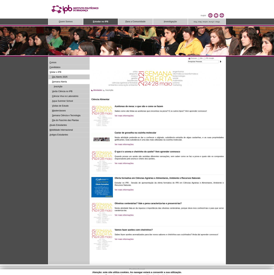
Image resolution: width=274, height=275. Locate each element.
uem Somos (66, 21)
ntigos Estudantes (59, 134)
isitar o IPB (55, 72)
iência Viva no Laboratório (65, 96)
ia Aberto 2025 (59, 77)
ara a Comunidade (135, 21)
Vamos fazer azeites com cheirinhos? (134, 230)
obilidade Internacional (61, 130)
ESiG (205, 22)
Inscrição (109, 90)
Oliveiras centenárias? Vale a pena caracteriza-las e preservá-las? (148, 203)
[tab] (192, 58)
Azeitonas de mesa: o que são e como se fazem (139, 106)
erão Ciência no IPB (62, 91)
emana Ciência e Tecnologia (66, 115)
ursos (53, 62)
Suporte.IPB (175, 273)
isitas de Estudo (60, 106)
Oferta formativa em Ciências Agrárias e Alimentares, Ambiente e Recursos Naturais (157, 178)
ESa (218, 22)
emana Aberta (59, 81)
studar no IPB (100, 21)
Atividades (97, 90)
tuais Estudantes (58, 125)
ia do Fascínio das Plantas (65, 120)
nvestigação (170, 21)
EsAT (211, 22)
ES (195, 22)
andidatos (55, 67)
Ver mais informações (124, 116)
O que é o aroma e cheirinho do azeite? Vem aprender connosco (147, 151)
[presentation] (192, 58)
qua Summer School (62, 101)
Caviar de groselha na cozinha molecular (135, 133)
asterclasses (59, 110)
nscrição (58, 86)
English (203, 15)
